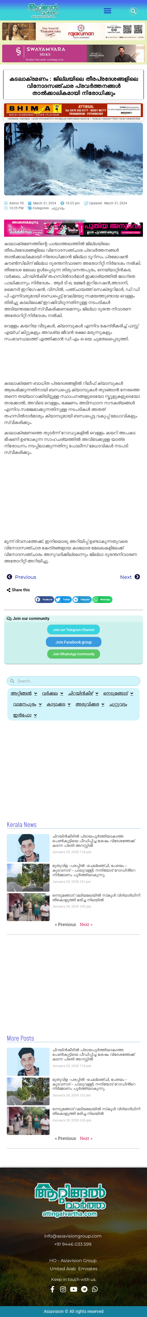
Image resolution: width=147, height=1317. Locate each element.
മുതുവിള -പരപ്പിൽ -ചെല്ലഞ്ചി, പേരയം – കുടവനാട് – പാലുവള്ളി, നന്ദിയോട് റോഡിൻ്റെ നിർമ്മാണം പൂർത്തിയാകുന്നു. (93, 870)
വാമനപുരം (27, 704)
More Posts (20, 1038)
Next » (86, 924)
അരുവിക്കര (89, 704)
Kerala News (21, 825)
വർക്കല (52, 693)
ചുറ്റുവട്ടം (58, 208)
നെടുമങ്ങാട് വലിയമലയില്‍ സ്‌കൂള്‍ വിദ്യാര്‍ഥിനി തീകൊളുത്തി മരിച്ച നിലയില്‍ (96, 897)
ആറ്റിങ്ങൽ (24, 693)
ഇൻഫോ (25, 715)
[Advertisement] (73, 362)
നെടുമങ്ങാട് (118, 693)
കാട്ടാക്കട (59, 704)
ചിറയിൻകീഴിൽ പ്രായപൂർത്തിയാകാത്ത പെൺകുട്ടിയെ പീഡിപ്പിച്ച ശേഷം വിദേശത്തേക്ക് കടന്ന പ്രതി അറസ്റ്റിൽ (93, 841)
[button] (108, 11)
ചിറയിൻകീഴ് (83, 693)
